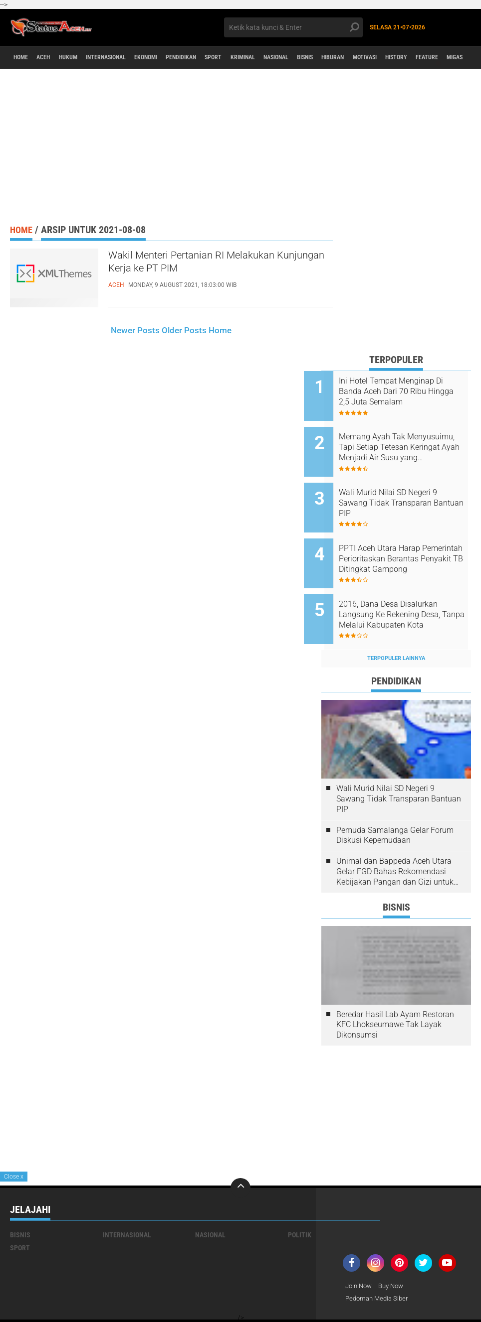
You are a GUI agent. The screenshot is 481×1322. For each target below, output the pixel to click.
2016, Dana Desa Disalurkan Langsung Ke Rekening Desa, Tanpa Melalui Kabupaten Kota (407, 592)
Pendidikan (222, 58)
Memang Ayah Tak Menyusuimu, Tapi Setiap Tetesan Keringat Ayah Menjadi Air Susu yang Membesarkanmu (400, 441)
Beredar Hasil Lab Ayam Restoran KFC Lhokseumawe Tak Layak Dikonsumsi (395, 997)
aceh (52, 58)
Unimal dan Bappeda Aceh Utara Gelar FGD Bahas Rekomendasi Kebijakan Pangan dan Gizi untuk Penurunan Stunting (395, 844)
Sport (261, 58)
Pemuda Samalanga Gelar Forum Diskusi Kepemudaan (395, 808)
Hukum (82, 58)
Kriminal (297, 58)
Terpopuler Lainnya (396, 631)
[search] (293, 27)
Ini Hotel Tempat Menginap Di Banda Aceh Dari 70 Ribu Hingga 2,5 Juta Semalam (408, 391)
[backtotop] (240, 1161)
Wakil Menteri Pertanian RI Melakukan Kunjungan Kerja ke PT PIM (215, 265)
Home (23, 58)
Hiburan (411, 58)
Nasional (339, 58)
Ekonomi (178, 58)
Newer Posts (135, 330)
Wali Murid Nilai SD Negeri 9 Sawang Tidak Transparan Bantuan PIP (405, 492)
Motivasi (450, 58)
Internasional (129, 58)
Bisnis (376, 58)
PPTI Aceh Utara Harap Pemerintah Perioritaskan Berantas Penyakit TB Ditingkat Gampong (400, 542)
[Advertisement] (240, 146)
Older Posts (184, 330)
